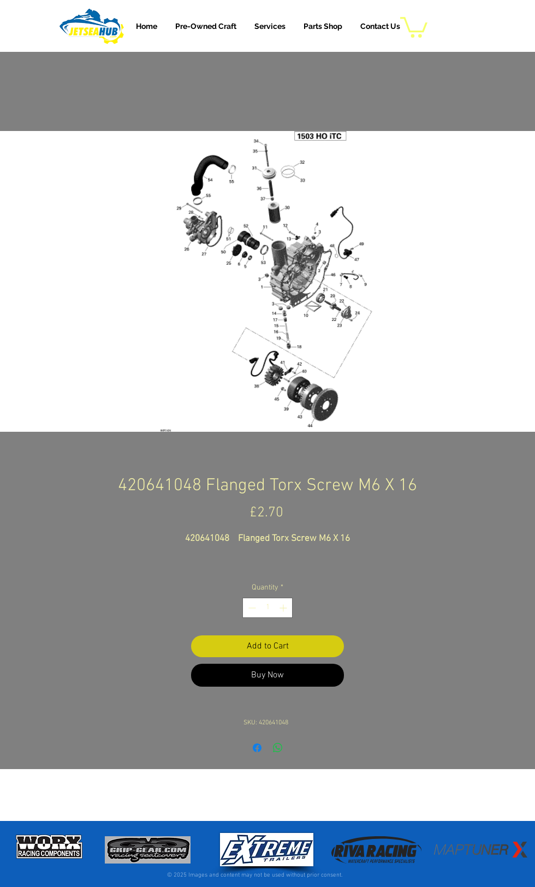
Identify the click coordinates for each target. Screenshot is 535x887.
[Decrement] (251, 607)
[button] (270, 26)
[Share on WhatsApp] (277, 747)
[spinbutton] (267, 607)
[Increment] (284, 607)
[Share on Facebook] (257, 747)
